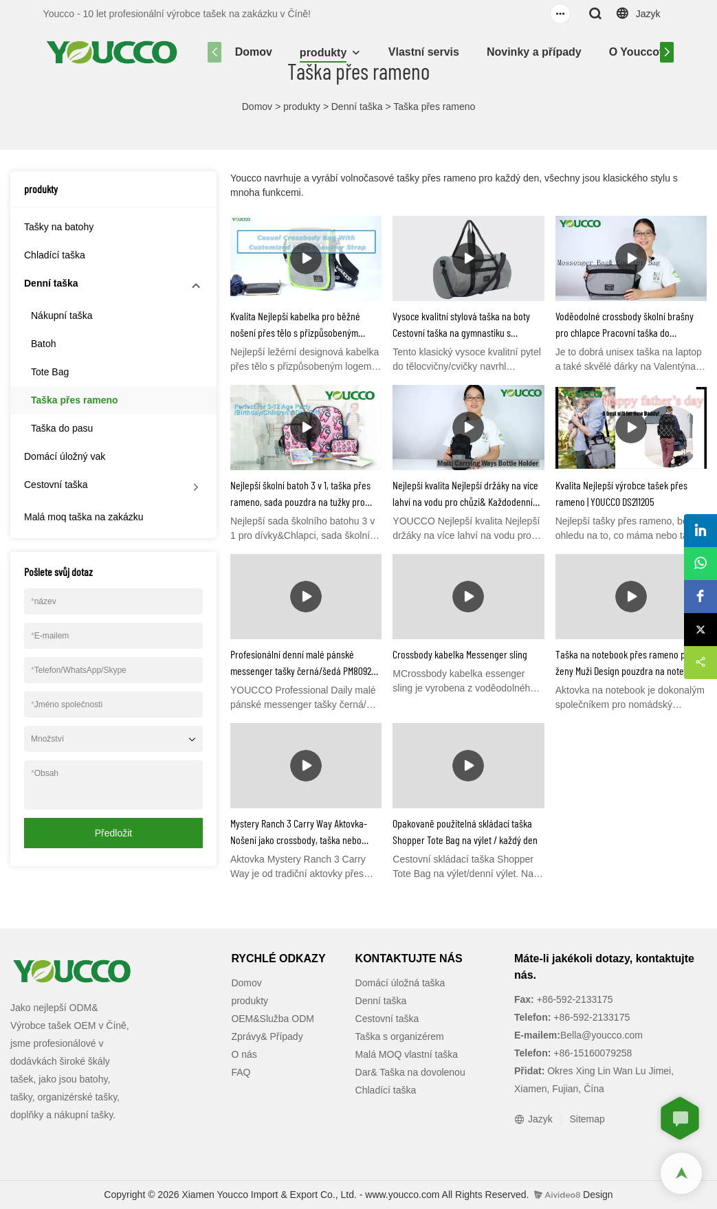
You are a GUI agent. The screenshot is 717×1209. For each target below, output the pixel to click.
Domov (253, 52)
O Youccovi (639, 52)
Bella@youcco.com (601, 1035)
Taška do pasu (62, 428)
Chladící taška (54, 254)
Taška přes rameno (434, 106)
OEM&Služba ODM (272, 1018)
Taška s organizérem (399, 1036)
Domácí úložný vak (64, 456)
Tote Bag (50, 371)
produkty (323, 52)
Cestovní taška (56, 484)
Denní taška (357, 106)
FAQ (240, 1072)
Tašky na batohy (58, 226)
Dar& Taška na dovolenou (410, 1072)
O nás (243, 1054)
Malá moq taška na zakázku (84, 516)
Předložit (113, 833)
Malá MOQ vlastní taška (406, 1054)
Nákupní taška (62, 315)
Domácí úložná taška (400, 982)
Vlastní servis (423, 52)
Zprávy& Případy (266, 1036)
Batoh (43, 343)
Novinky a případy (534, 52)
